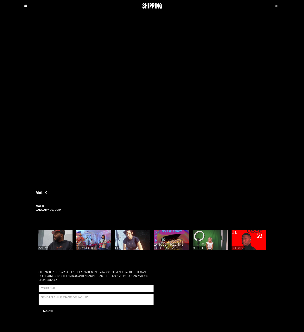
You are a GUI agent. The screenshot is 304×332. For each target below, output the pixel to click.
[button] (26, 5)
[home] (152, 6)
